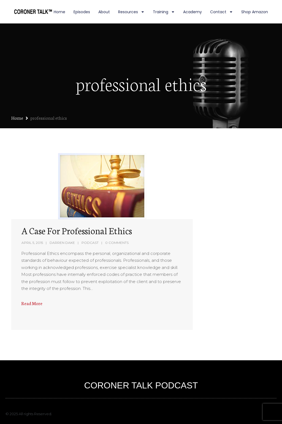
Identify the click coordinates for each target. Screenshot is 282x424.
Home (59, 12)
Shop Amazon (254, 12)
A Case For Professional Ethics (76, 230)
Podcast (90, 243)
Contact (221, 12)
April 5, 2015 (32, 243)
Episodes (82, 12)
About (104, 12)
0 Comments (117, 243)
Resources (131, 12)
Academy (192, 12)
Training (164, 12)
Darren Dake (62, 243)
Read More (31, 303)
